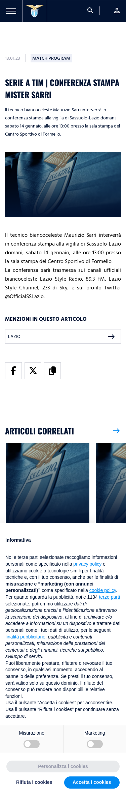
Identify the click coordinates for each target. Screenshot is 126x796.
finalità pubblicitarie (25, 636)
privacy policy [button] (87, 564)
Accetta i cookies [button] (92, 782)
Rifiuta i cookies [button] (34, 782)
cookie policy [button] (102, 590)
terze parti (109, 597)
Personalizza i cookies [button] (63, 766)
